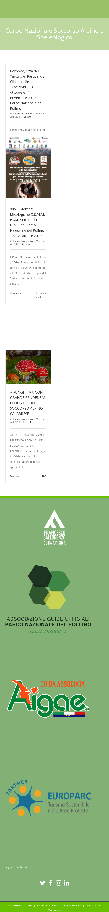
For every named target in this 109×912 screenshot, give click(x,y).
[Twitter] (42, 883)
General (28, 116)
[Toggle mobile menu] (102, 11)
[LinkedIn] (66, 883)
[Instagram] (58, 883)
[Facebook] (50, 883)
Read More (15, 292)
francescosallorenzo (23, 113)
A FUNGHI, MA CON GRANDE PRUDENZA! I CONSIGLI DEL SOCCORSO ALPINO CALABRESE (27, 403)
